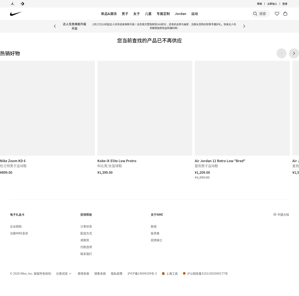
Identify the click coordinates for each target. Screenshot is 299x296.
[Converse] (22, 3)
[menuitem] (64, 273)
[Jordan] (12, 3)
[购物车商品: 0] (285, 13)
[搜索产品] (255, 13)
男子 (125, 13)
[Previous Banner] (55, 26)
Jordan (180, 13)
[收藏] (277, 13)
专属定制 (163, 13)
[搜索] (239, 13)
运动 (194, 13)
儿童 (148, 13)
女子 (136, 13)
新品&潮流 (109, 13)
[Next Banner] (244, 26)
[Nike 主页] (16, 14)
